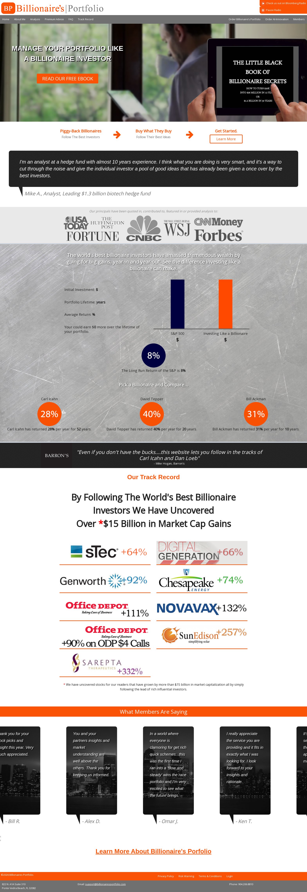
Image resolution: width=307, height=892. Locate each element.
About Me (19, 19)
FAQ (71, 19)
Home (5, 19)
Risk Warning (186, 876)
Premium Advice (54, 19)
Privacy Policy (166, 876)
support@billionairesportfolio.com (105, 884)
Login (230, 876)
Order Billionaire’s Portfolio (245, 19)
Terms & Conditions (210, 876)
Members (299, 19)
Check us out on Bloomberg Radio (283, 3)
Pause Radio (271, 10)
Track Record (85, 19)
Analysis (35, 19)
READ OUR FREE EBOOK (67, 78)
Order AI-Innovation (277, 19)
